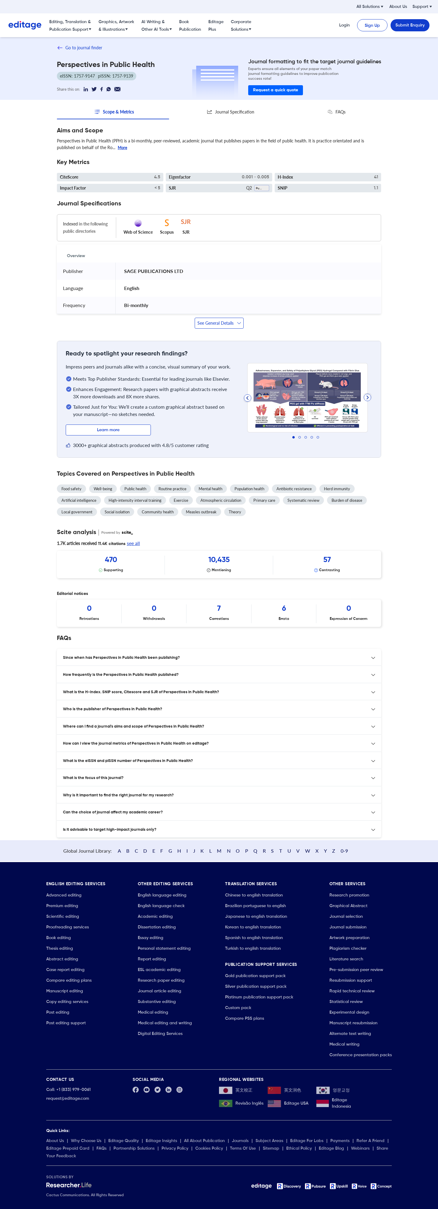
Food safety (71, 488)
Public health (135, 488)
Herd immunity (337, 488)
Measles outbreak (201, 511)
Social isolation (117, 511)
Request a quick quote (275, 90)
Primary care (264, 500)
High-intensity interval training (135, 500)
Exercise (181, 500)
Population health (249, 488)
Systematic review (303, 500)
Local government (76, 511)
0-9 (367, 848)
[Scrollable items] (219, 564)
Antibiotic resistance (294, 488)
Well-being (103, 488)
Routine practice (172, 488)
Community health (158, 511)
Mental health (210, 488)
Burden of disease (347, 500)
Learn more (108, 430)
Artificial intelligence (78, 500)
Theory (235, 511)
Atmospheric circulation (220, 500)
